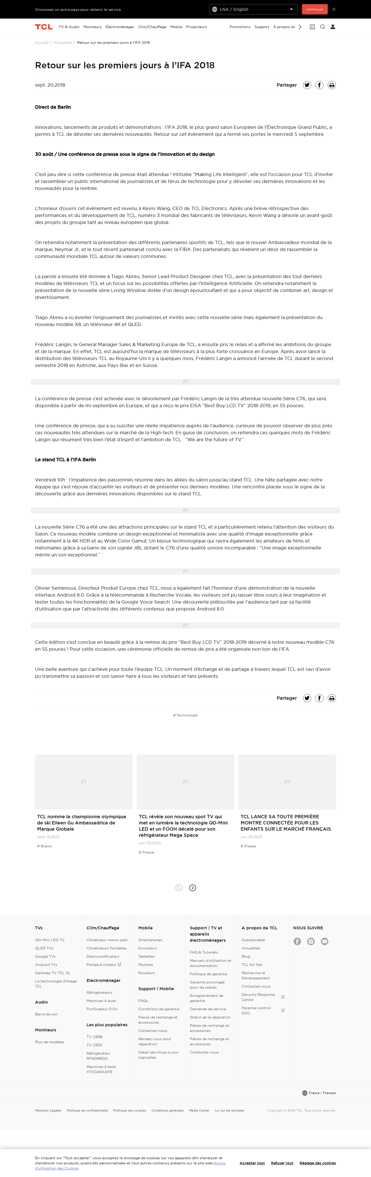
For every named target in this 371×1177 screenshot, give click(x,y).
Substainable (253, 940)
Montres (145, 964)
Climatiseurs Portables (107, 948)
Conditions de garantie (158, 1009)
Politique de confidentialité (87, 1110)
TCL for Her (252, 964)
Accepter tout (252, 1163)
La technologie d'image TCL (56, 984)
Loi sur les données (229, 1110)
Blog (246, 956)
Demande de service (208, 1009)
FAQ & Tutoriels (204, 952)
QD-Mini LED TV (50, 940)
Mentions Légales (48, 1110)
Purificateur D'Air (102, 1009)
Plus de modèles (49, 1042)
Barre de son (46, 1014)
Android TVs (46, 964)
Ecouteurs (147, 948)
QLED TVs (44, 948)
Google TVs (45, 956)
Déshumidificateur (103, 956)
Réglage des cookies (318, 1163)
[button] (192, 887)
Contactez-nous (152, 1030)
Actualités (63, 42)
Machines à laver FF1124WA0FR (101, 1069)
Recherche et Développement (256, 975)
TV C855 (94, 1045)
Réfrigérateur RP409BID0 (99, 1056)
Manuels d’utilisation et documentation (210, 963)
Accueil (41, 42)
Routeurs (146, 973)
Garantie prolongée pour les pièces (207, 985)
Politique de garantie (208, 974)
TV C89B (95, 1036)
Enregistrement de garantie (206, 998)
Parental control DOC (263, 1010)
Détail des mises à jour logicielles (158, 1055)
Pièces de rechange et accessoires (158, 1020)
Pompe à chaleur (104, 964)
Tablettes (146, 956)
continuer (315, 9)
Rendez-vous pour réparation (154, 1041)
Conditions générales (167, 1110)
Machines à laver (101, 1000)
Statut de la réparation (210, 1017)
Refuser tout (282, 1163)
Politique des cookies (129, 1110)
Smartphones (150, 940)
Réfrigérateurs (99, 992)
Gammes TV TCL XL (53, 973)
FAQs (143, 1000)
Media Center (199, 1110)
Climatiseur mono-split (107, 940)
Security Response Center (263, 997)
